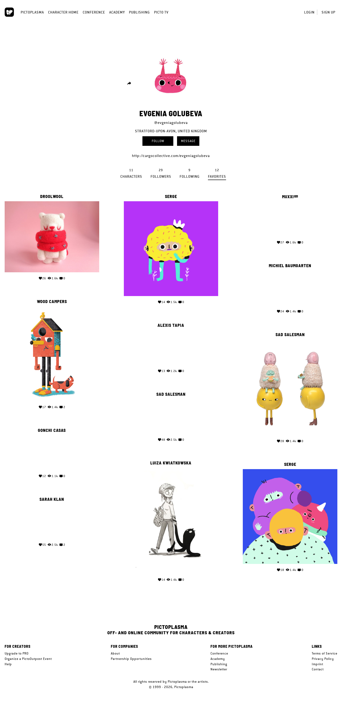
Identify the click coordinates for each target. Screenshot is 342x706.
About (115, 653)
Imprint (317, 664)
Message (188, 141)
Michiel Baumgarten (290, 265)
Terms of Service (324, 653)
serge (171, 196)
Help (8, 664)
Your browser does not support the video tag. (290, 218)
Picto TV (161, 12)
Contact (318, 669)
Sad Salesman (290, 334)
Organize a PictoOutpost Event (28, 659)
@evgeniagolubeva (171, 122)
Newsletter (218, 669)
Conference (94, 12)
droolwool (51, 196)
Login (309, 12)
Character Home (63, 12)
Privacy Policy (323, 659)
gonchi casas (52, 428)
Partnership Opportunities (131, 659)
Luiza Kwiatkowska (170, 462)
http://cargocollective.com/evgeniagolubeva (171, 155)
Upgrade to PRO (17, 653)
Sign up (328, 12)
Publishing (139, 12)
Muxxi (288, 196)
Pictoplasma (32, 12)
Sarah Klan (51, 497)
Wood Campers (52, 301)
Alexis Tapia (171, 324)
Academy (117, 12)
